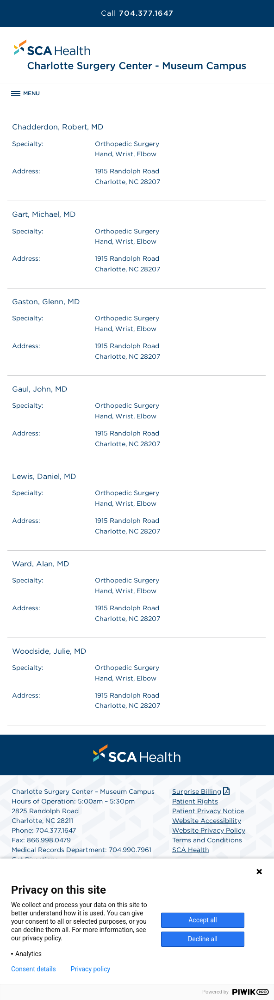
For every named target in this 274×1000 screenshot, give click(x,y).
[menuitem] (137, 753)
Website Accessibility (206, 820)
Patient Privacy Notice (208, 811)
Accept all (202, 920)
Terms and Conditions (207, 840)
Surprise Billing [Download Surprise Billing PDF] (202, 791)
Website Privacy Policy (208, 830)
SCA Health (190, 849)
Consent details (33, 969)
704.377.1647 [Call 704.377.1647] (137, 13)
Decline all (203, 939)
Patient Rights (195, 801)
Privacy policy (90, 969)
